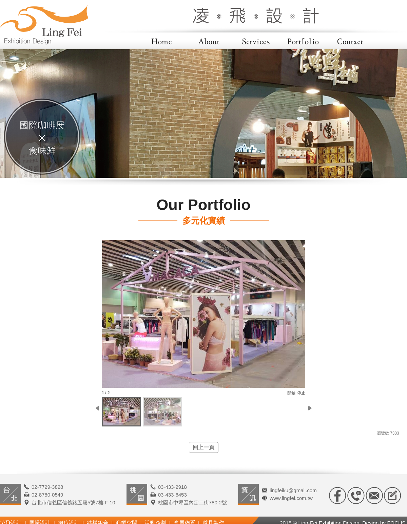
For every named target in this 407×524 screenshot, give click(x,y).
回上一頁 (203, 447)
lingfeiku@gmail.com (293, 490)
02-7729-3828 (47, 487)
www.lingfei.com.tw (291, 498)
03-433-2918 (172, 487)
